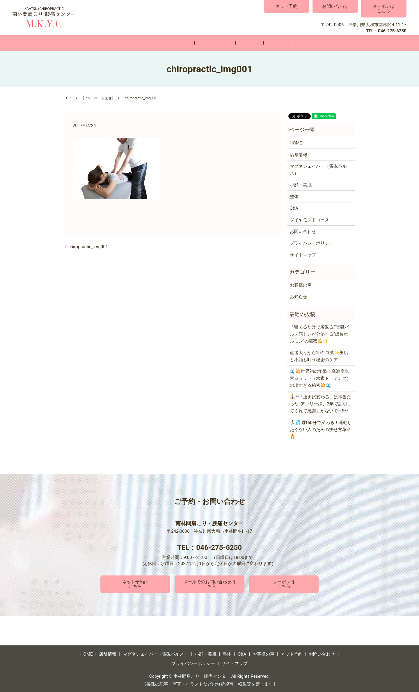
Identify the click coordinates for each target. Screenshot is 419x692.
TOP (67, 98)
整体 (245, 42)
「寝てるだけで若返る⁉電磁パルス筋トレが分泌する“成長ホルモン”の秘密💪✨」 (319, 333)
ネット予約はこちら (135, 584)
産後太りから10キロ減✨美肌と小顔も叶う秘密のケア (319, 356)
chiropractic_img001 (88, 246)
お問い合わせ (335, 6)
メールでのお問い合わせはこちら (209, 584)
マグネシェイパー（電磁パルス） (165, 42)
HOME (87, 42)
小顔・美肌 (219, 42)
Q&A (264, 42)
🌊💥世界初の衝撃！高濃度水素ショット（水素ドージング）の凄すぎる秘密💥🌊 (320, 378)
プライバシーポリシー (311, 242)
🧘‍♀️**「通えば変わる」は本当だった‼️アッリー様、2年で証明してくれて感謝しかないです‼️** (320, 403)
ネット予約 (286, 6)
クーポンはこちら (384, 8)
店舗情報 (113, 42)
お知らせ (298, 296)
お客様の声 (290, 42)
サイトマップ (303, 254)
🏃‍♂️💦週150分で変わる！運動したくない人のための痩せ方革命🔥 (321, 429)
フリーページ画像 (98, 98)
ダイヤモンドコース (309, 219)
